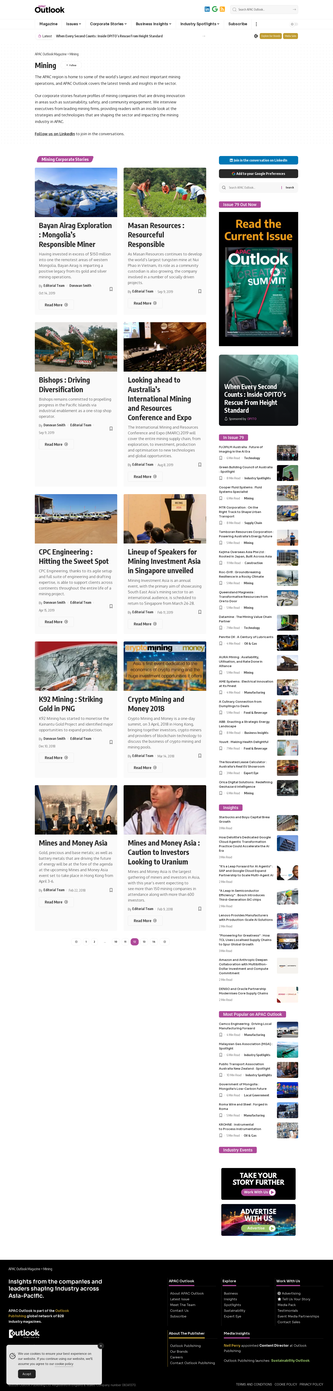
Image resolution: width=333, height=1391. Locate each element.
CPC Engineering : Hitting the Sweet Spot (74, 556)
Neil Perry (232, 1346)
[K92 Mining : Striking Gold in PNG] (56, 758)
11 (125, 941)
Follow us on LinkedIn (55, 133)
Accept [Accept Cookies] (27, 1374)
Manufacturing (254, 692)
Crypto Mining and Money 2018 (156, 703)
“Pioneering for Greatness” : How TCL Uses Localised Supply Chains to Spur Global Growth (245, 940)
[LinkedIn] (207, 9)
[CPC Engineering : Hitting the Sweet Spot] (56, 622)
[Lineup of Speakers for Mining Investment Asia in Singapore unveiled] (145, 624)
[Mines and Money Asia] (56, 902)
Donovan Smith (80, 285)
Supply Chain (253, 523)
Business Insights (256, 733)
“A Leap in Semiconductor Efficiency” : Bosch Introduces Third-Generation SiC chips (242, 895)
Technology (252, 458)
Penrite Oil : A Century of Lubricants (246, 637)
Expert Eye (251, 773)
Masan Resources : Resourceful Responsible (156, 234)
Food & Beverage (255, 712)
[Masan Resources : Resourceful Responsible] (145, 303)
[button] (256, 24)
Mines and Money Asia (73, 842)
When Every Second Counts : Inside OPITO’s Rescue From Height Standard (109, 36)
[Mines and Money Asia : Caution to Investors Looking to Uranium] (145, 921)
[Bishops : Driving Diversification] (56, 444)
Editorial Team (54, 285)
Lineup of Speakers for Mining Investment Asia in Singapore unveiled (164, 561)
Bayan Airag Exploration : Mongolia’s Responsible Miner (75, 234)
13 (144, 941)
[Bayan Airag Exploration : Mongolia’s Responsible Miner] (56, 305)
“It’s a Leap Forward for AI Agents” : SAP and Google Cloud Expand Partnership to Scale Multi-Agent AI (246, 870)
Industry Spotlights (257, 478)
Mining (249, 498)
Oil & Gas (250, 643)
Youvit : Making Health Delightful (243, 742)
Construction (254, 563)
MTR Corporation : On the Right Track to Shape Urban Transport (240, 512)
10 (115, 941)
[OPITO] (240, 419)
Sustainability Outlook (290, 1361)
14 (153, 941)
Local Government (256, 1095)
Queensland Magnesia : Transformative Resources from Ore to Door (243, 596)
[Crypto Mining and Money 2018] (145, 768)
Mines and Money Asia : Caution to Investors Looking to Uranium (164, 852)
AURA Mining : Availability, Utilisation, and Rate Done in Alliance (240, 661)
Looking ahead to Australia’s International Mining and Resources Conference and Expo (160, 398)
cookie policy (64, 1364)
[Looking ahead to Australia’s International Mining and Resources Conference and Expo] (145, 477)
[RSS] (222, 9)
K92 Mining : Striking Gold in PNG (71, 703)
